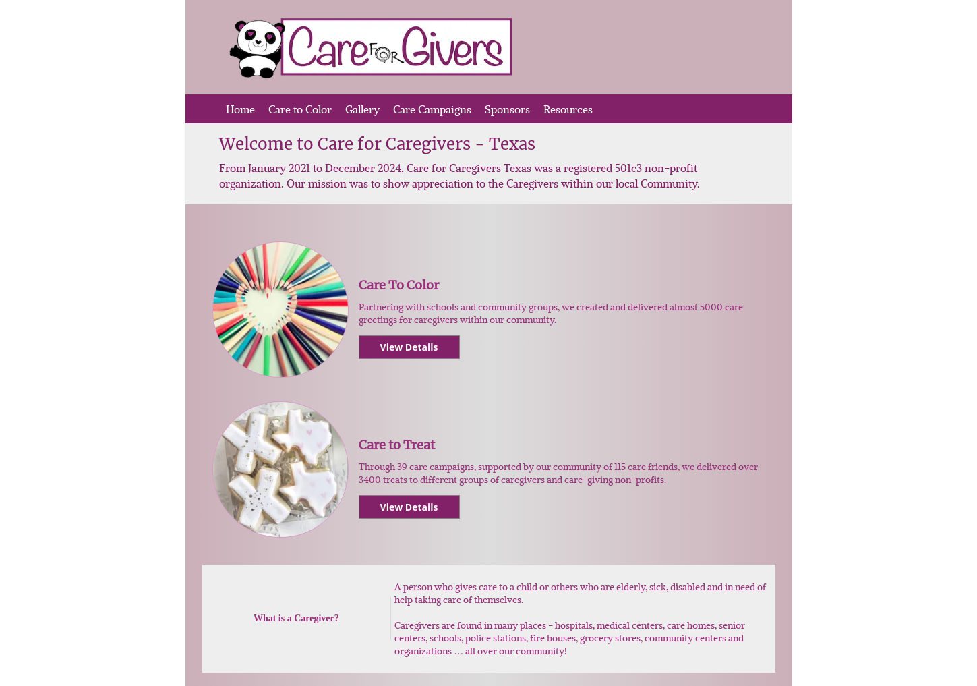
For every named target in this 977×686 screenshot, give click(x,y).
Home (240, 109)
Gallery (362, 109)
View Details (409, 347)
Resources (568, 109)
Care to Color (300, 109)
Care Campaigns (432, 109)
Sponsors (507, 109)
